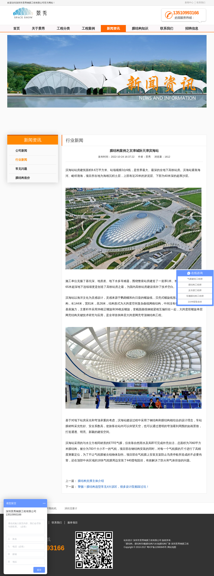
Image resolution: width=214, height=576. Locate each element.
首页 (16, 28)
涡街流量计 (71, 508)
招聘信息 (191, 28)
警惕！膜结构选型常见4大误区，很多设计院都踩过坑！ (113, 486)
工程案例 (88, 28)
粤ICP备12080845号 (157, 547)
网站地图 (171, 547)
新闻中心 (189, 2)
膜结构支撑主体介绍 (91, 480)
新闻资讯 (113, 28)
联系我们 (201, 2)
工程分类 (63, 28)
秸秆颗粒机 (50, 508)
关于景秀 (38, 28)
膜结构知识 (140, 28)
